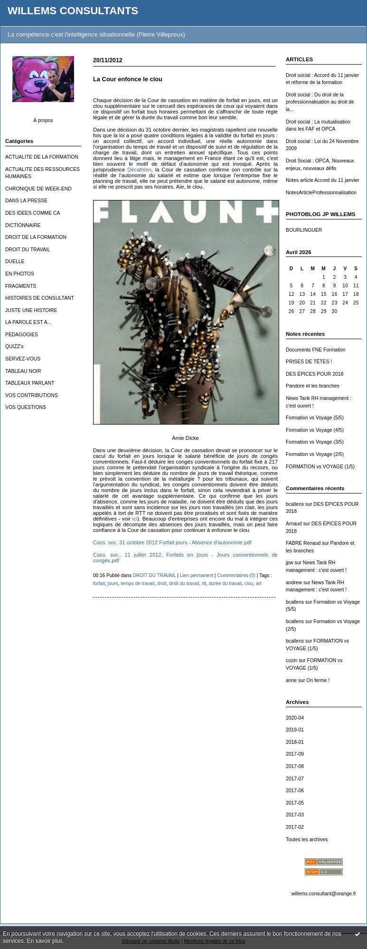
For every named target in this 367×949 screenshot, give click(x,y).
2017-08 (295, 766)
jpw (289, 562)
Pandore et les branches (312, 386)
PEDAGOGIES (21, 334)
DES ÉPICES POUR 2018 (314, 374)
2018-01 (295, 742)
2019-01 (295, 729)
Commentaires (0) (236, 575)
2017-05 (295, 803)
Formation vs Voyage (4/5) (315, 430)
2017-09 (295, 754)
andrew (294, 582)
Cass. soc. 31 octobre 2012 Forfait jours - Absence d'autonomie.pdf (172, 542)
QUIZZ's (14, 346)
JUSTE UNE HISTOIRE (31, 310)
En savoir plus (45, 941)
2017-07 (295, 778)
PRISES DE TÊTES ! (309, 361)
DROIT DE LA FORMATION (35, 237)
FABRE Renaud (303, 543)
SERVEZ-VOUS (22, 358)
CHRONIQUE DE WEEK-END (38, 188)
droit (162, 583)
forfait (99, 583)
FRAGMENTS (20, 286)
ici (135, 519)
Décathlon (139, 169)
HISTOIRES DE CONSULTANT (39, 298)
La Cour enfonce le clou (127, 79)
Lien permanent (196, 575)
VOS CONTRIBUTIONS (31, 395)
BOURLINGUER (304, 230)
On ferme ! (317, 680)
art (259, 583)
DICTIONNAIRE (22, 225)
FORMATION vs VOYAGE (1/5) (320, 466)
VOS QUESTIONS (25, 407)
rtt (204, 583)
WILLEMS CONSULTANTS (73, 11)
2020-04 (295, 718)
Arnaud (294, 523)
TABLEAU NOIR (23, 371)
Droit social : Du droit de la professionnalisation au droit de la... (320, 102)
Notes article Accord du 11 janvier (322, 180)
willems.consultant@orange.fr (324, 893)
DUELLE (14, 261)
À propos (43, 120)
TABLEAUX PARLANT (30, 383)
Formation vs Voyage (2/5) (315, 454)
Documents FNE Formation (316, 349)
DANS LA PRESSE (26, 200)
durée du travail (225, 583)
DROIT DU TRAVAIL (27, 249)
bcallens (295, 504)
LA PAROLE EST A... (28, 322)
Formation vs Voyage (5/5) (315, 417)
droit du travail (184, 583)
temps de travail (137, 583)
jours (113, 583)
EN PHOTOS (19, 273)
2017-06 (295, 790)
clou (249, 583)
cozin (291, 660)
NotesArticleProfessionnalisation (321, 192)
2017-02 (295, 827)
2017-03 (295, 814)
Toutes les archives (307, 839)
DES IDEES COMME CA (32, 213)
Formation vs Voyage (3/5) (315, 442)
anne (291, 680)
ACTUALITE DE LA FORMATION (41, 157)
